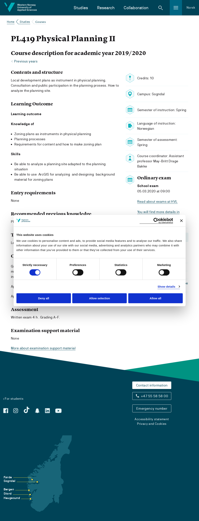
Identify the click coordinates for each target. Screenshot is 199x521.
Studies (81, 7)
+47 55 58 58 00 (154, 396)
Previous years (26, 61)
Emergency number (151, 408)
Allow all (155, 298)
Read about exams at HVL (157, 201)
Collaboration (136, 7)
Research (106, 7)
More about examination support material (43, 348)
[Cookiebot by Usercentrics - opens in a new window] (156, 221)
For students (14, 398)
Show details (166, 286)
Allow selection (99, 298)
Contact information (152, 385)
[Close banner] (181, 220)
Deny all (43, 298)
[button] (160, 7)
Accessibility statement (152, 419)
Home (11, 21)
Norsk (191, 7)
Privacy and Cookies (152, 423)
